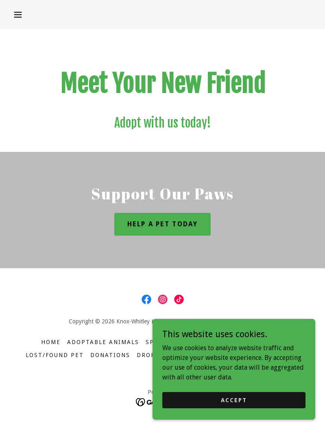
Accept (234, 399)
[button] (18, 14)
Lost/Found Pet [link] (55, 355)
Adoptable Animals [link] (103, 342)
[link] (146, 299)
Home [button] (51, 342)
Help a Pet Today (162, 224)
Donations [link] (110, 355)
